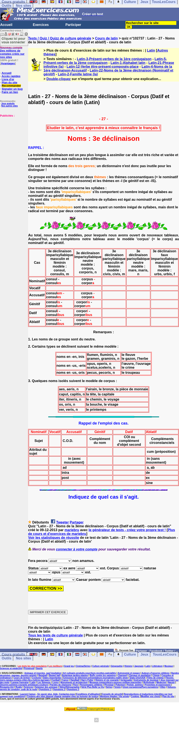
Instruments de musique (146, 680)
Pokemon (120, 685)
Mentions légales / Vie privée (114, 696)
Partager (77, 522)
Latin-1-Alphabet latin (128, 63)
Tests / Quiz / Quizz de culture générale (59, 38)
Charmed (122, 675)
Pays (75, 685)
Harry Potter (87, 680)
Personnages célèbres (91, 685)
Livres (55, 682)
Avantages (8, 63)
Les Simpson (44, 682)
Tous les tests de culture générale (55, 635)
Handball (74, 680)
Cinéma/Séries (83, 666)
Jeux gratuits (7, 103)
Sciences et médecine (11, 668)
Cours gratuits (13, 654)
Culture (130, 654)
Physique (109, 685)
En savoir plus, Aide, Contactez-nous (56, 694)
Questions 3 (73, 689)
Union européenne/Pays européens (140, 687)
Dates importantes (52, 678)
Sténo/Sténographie (69, 687)
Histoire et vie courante (107, 680)
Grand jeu (69, 666)
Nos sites (23, 5)
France (65, 680)
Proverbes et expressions (158, 685)
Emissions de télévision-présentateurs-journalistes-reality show (95, 678)
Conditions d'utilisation (88, 694)
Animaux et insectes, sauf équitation (42, 673)
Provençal (29, 668)
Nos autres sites (9, 106)
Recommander (11, 85)
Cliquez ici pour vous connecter (13, 40)
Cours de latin (106, 38)
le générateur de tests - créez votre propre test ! (127, 530)
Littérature (157, 666)
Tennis (117, 687)
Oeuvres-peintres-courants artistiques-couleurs (24, 685)
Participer (73, 25)
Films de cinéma (155, 678)
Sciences (28, 687)
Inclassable (126, 680)
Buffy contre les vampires (103, 675)
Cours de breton (21, 678)
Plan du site (9, 82)
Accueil (6, 25)
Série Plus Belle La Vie (92, 687)
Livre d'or (8, 79)
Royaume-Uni (7, 687)
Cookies (135, 696)
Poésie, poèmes (135, 685)
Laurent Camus (28, 694)
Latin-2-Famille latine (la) (78, 74)
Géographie (117, 666)
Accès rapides (10, 76)
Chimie (156, 675)
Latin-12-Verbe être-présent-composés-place (102, 66)
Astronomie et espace (129, 673)
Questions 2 (59, 689)
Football (56, 680)
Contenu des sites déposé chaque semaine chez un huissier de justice (62, 696)
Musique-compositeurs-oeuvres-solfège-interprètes (116, 682)
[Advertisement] (13, 138)
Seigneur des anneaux (46, 687)
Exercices (41, 25)
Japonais (138, 666)
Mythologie (149, 682)
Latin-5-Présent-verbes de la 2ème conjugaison (105, 61)
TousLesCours (164, 654)
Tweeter (62, 522)
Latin (151, 50)
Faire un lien (10, 92)
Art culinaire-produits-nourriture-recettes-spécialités (89, 673)
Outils (6, 5)
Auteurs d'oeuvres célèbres (155, 673)
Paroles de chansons (60, 685)
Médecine (161, 682)
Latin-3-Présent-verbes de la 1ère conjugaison (114, 59)
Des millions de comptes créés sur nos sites (12, 52)
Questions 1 (45, 689)
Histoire (128, 666)
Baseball (42, 675)
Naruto (171, 682)
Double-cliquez (58, 79)
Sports (39, 668)
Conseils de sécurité (112, 694)
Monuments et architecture (74, 682)
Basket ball (54, 675)
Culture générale (100, 666)
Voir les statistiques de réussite (53, 537)
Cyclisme (36, 678)
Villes (163, 687)
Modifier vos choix (150, 696)
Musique (168, 666)
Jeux (144, 654)
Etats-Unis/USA (137, 678)
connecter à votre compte (77, 549)
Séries (109, 687)
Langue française (20, 682)
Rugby (19, 687)
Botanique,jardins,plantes (75, 675)
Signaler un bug (12, 88)
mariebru (72, 530)
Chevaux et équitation (140, 675)
